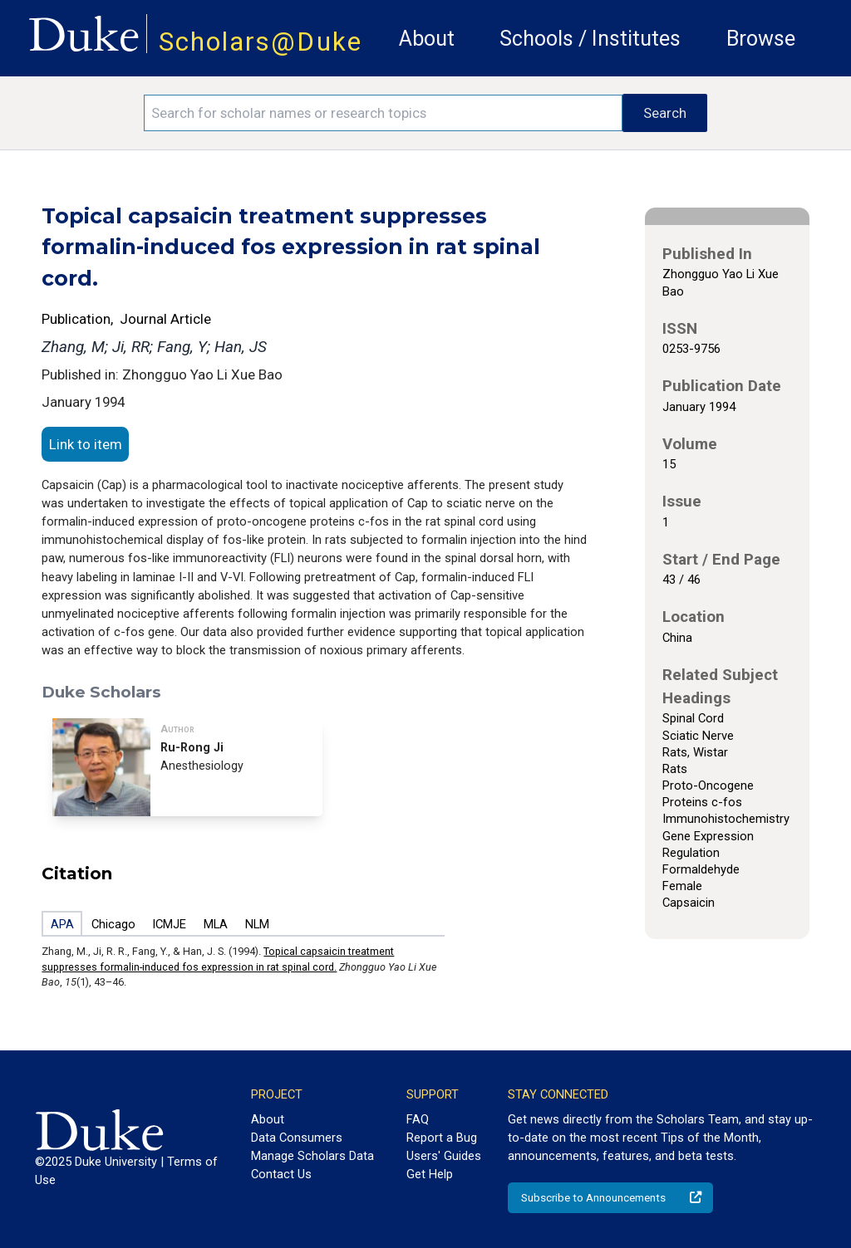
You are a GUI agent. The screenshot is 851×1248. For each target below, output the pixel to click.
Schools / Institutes (590, 39)
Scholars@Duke (260, 42)
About (427, 39)
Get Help (429, 1174)
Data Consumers (296, 1137)
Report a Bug (441, 1137)
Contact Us (281, 1174)
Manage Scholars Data (312, 1155)
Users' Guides (443, 1155)
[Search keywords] (383, 113)
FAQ (417, 1119)
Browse (760, 39)
